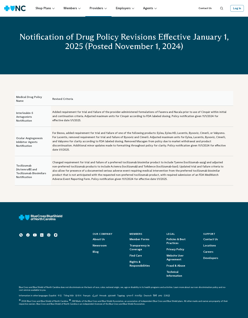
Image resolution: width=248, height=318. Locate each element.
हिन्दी (155, 295)
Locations (209, 245)
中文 (60, 295)
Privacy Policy (175, 249)
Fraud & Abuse (175, 265)
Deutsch (148, 295)
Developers (210, 258)
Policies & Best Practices (176, 241)
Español (52, 295)
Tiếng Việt (68, 295)
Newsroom (100, 245)
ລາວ (160, 295)
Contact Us (205, 8)
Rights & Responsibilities (140, 263)
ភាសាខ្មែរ (139, 295)
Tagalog (121, 295)
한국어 (78, 295)
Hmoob (102, 295)
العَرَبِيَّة (95, 295)
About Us (99, 239)
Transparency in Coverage (140, 247)
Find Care (136, 255)
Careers (208, 251)
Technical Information (174, 273)
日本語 (167, 295)
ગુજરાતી (129, 295)
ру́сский (112, 295)
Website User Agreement (175, 257)
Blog (96, 251)
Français (87, 295)
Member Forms (139, 239)
